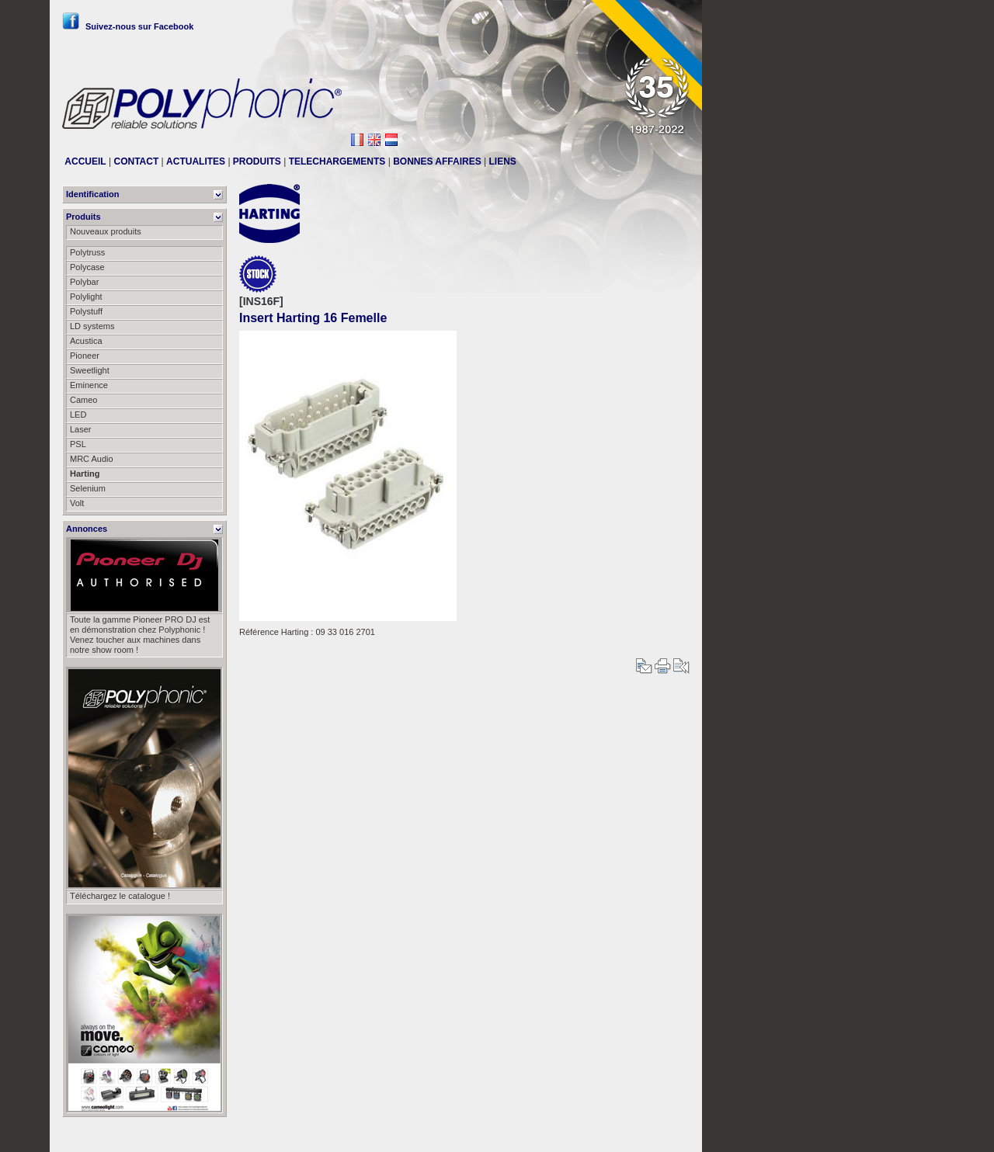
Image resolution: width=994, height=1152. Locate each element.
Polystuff (86, 311)
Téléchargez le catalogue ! (120, 895)
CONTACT (135, 161)
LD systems (92, 326)
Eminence (89, 385)
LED (78, 414)
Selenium (88, 488)
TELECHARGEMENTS (337, 161)
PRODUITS (257, 161)
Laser (81, 429)
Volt (77, 503)
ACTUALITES (195, 161)
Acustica (86, 340)
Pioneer (84, 355)
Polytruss (87, 252)
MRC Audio (91, 458)
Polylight (86, 296)
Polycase (87, 267)
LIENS (502, 161)
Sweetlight (89, 370)
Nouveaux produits (105, 231)
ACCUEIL (85, 161)
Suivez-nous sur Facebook (127, 26)
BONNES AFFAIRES (437, 161)
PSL (78, 444)
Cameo (83, 399)
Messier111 (667, 1134)
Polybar (84, 281)
